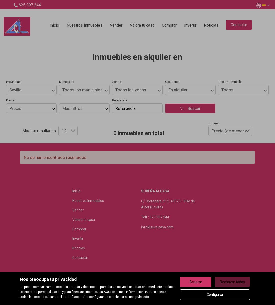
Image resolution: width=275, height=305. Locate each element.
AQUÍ (107, 292)
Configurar (215, 295)
